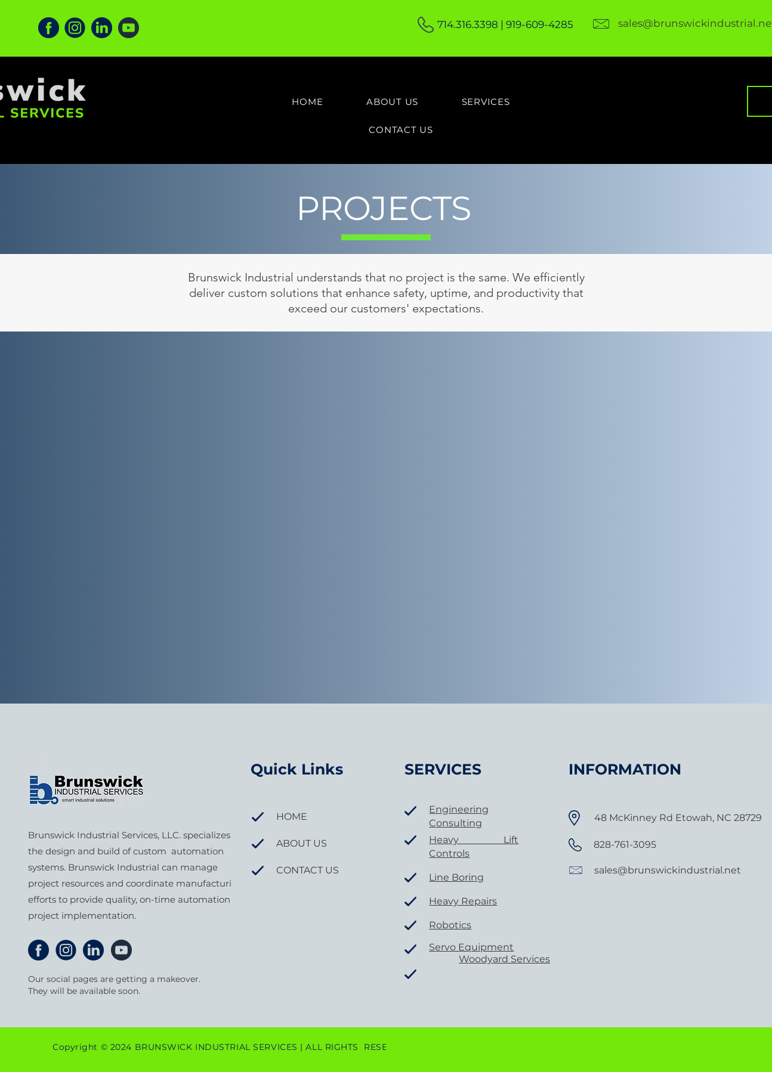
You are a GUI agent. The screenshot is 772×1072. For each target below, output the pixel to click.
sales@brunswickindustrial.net (667, 870)
